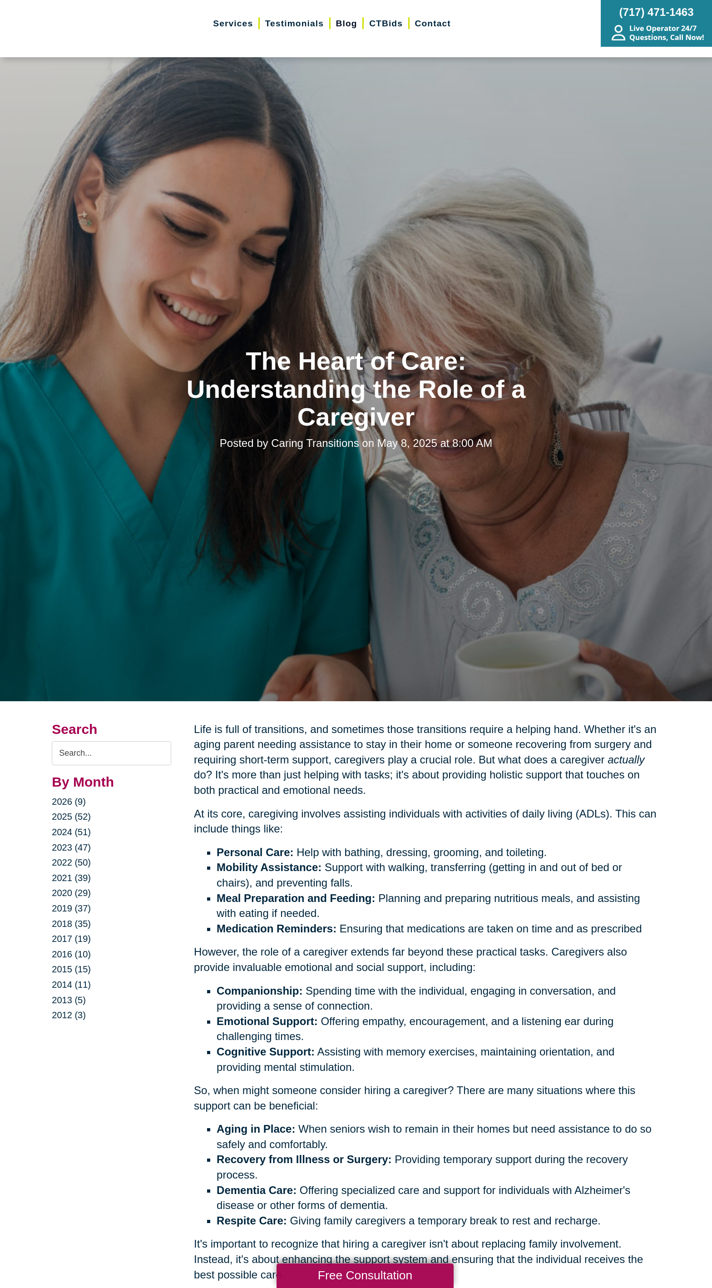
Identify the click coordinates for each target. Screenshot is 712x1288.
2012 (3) (69, 1015)
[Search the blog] (111, 753)
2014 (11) (71, 985)
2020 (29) (71, 893)
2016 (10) (71, 954)
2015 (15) (71, 969)
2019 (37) (71, 908)
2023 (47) (71, 847)
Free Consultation (365, 1275)
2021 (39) (71, 878)
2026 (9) (69, 802)
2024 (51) (71, 832)
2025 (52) (71, 817)
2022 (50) (71, 862)
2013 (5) (69, 1000)
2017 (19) (71, 939)
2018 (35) (71, 924)
